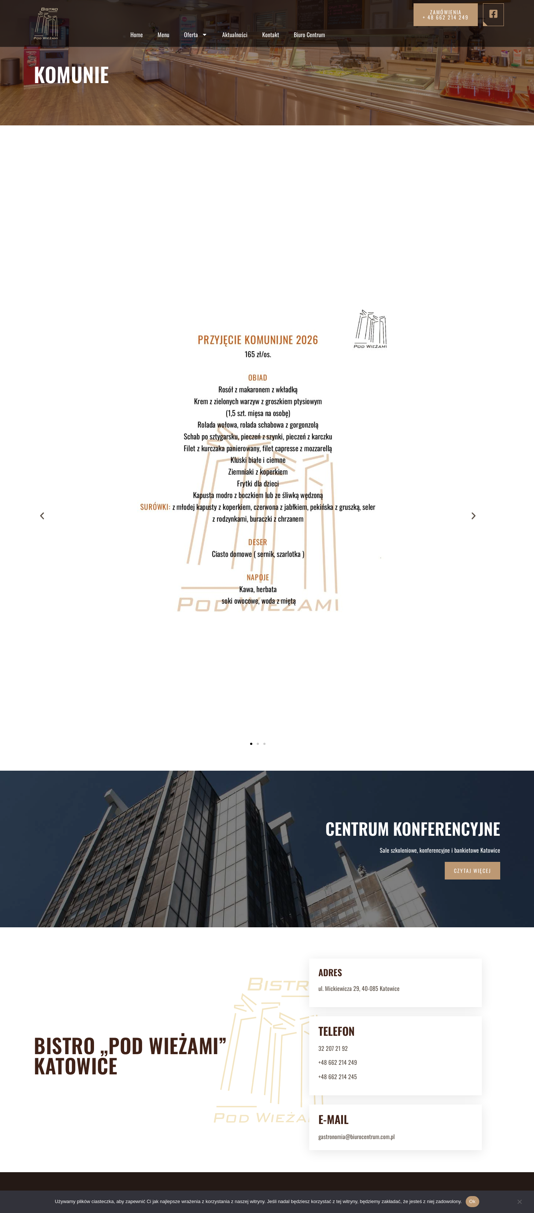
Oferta (196, 34)
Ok (472, 1201)
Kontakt (270, 34)
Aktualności (235, 34)
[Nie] (519, 1204)
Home (136, 34)
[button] (42, 376)
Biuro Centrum (309, 34)
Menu (163, 34)
